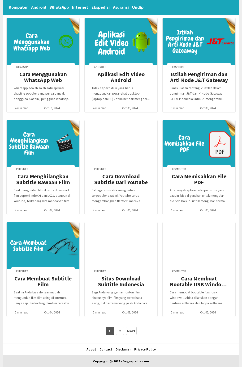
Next (131, 331)
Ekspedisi (100, 7)
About (91, 349)
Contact (105, 349)
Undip (137, 7)
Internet (80, 7)
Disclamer (123, 349)
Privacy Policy (145, 349)
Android (38, 7)
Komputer (18, 7)
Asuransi (121, 7)
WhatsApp (59, 7)
